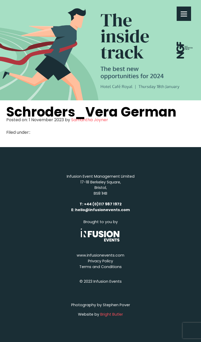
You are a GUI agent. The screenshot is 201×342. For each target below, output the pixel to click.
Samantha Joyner (89, 120)
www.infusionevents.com (100, 255)
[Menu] (184, 14)
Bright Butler (111, 314)
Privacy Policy (100, 261)
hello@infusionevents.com (102, 209)
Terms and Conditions (100, 266)
